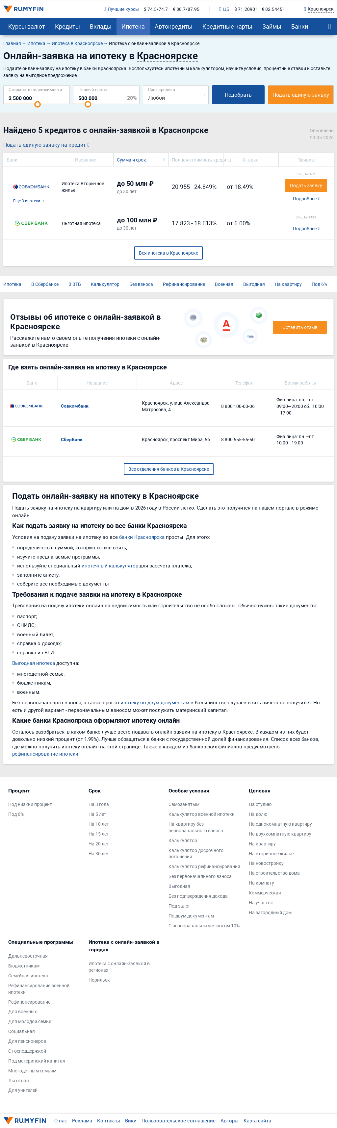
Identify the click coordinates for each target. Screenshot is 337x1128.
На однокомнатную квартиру (280, 824)
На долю (258, 814)
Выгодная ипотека (33, 663)
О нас (60, 1120)
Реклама (82, 1120)
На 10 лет (99, 824)
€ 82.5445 (272, 9)
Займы (271, 26)
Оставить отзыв (300, 327)
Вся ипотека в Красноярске (168, 253)
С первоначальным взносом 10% (204, 925)
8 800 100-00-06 (238, 406)
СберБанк (72, 439)
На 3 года (99, 804)
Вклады (101, 26)
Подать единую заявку (300, 94)
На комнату (261, 883)
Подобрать (238, 94)
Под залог (179, 906)
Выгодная (254, 284)
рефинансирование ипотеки (45, 753)
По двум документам (191, 916)
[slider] (37, 104)
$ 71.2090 (244, 9)
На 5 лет (97, 814)
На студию (260, 804)
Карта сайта (257, 1120)
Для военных (22, 1011)
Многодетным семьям (32, 1070)
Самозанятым (183, 804)
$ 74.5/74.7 (156, 9)
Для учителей (23, 1090)
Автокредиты (174, 26)
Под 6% (319, 284)
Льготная (18, 1080)
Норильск (99, 980)
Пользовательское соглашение (179, 1120)
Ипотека (133, 26)
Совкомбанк (75, 406)
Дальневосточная (28, 956)
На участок (261, 902)
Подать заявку (306, 185)
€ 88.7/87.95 (186, 9)
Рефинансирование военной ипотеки (38, 988)
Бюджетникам (23, 966)
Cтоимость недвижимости (35, 89)
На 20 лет (99, 843)
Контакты (108, 1120)
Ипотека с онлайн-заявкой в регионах (119, 966)
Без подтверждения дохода (198, 896)
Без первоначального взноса (200, 876)
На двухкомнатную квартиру (280, 834)
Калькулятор (105, 284)
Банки (299, 26)
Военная (224, 284)
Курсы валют (26, 26)
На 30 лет (99, 853)
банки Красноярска (142, 537)
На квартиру (288, 284)
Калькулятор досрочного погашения (195, 853)
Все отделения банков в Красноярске (168, 469)
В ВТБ (74, 284)
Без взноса (141, 284)
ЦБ (224, 9)
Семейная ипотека (28, 975)
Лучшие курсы (121, 9)
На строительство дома (274, 873)
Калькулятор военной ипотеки (201, 814)
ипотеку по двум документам (154, 702)
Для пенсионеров (27, 1041)
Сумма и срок (131, 160)
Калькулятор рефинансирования (204, 866)
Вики (131, 1120)
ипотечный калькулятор (110, 565)
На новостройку (266, 863)
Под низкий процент (30, 804)
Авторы (229, 1120)
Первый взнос (92, 89)
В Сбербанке (45, 284)
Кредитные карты (227, 26)
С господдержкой (27, 1051)
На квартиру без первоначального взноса (195, 827)
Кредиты (67, 26)
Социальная (21, 1031)
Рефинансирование (184, 284)
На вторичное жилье (271, 853)
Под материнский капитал (36, 1061)
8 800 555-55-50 (238, 439)
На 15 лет (99, 834)
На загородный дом (270, 912)
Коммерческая (265, 893)
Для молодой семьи (29, 1021)
